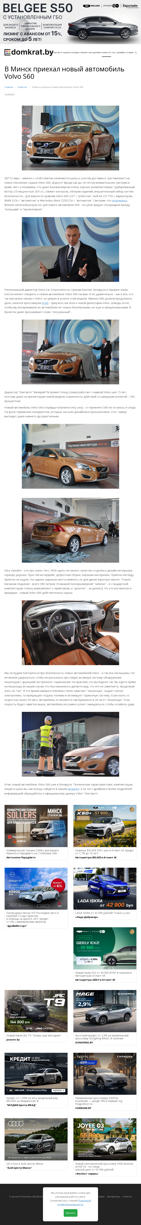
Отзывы (129, 52)
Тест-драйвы (118, 52)
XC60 (45, 303)
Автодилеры (94, 52)
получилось (119, 200)
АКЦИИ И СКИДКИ (71, 52)
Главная (8, 87)
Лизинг (84, 52)
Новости (106, 52)
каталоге (73, 789)
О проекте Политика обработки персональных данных (39, 1196)
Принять (71, 1213)
